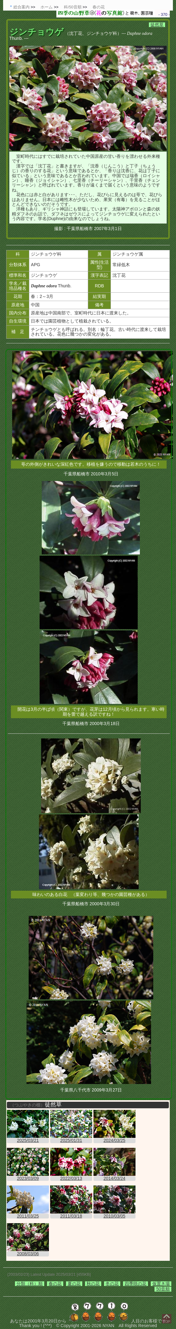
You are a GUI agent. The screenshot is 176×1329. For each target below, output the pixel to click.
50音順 (163, 1288)
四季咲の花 (135, 1283)
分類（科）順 (30, 1283)
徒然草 (157, 24)
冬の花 (112, 1283)
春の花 (55, 1283)
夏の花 (74, 1283)
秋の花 (93, 1283)
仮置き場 (161, 1283)
